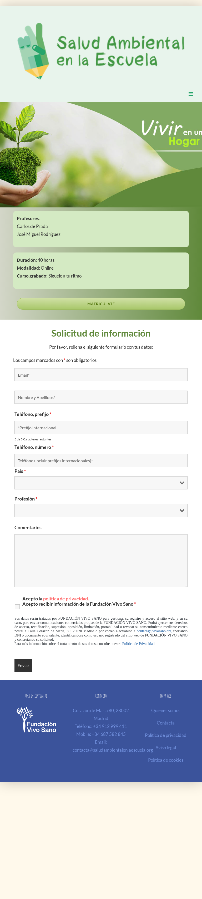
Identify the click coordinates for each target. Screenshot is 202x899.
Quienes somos (165, 710)
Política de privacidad (165, 735)
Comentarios (28, 527)
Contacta (166, 723)
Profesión (25, 498)
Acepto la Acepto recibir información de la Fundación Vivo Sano (79, 601)
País (20, 471)
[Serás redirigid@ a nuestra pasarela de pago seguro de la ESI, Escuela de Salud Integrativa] (101, 304)
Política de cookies (165, 760)
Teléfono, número (34, 447)
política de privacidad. (66, 598)
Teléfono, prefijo (32, 414)
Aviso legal (165, 747)
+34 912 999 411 (110, 726)
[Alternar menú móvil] (191, 94)
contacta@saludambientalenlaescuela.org (113, 750)
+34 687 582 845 (109, 734)
